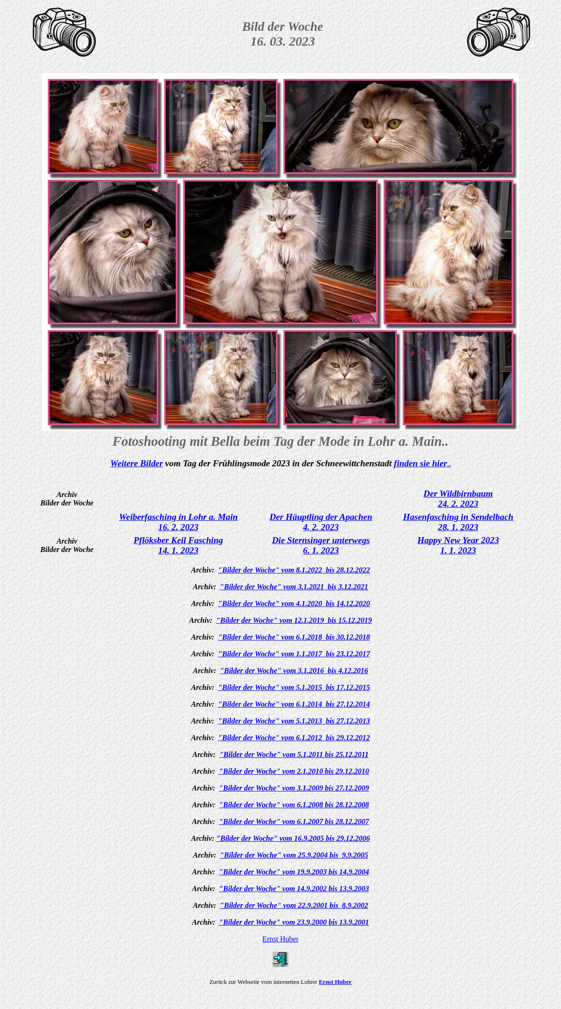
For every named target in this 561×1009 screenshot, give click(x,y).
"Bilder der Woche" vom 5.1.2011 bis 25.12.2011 (294, 754)
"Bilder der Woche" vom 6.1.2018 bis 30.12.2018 (294, 637)
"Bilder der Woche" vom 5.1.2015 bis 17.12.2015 (294, 687)
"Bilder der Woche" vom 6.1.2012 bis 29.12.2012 (294, 738)
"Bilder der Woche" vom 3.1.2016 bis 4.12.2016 (294, 671)
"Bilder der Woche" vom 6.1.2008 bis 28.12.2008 (294, 805)
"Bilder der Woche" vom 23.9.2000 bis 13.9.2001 (294, 922)
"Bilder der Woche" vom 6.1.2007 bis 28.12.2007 (294, 821)
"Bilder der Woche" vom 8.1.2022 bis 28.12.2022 (294, 570)
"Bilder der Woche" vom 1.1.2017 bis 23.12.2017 (294, 654)
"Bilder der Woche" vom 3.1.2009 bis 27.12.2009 (294, 788)
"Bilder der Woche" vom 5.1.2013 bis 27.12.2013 (294, 721)
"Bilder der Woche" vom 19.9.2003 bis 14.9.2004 (294, 872)
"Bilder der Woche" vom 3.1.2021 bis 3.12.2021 (294, 587)
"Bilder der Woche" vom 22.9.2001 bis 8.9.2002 (294, 905)
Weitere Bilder (136, 463)
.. (449, 464)
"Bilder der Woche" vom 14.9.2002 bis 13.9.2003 (294, 889)
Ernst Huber (280, 939)
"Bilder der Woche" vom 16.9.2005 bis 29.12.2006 (293, 838)
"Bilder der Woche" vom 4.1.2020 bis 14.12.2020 (294, 603)
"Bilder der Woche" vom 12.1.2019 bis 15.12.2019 (294, 620)
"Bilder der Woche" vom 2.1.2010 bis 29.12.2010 (294, 771)
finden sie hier (420, 463)
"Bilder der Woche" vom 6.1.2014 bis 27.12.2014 (294, 704)
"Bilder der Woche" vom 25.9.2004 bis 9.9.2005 (294, 855)
